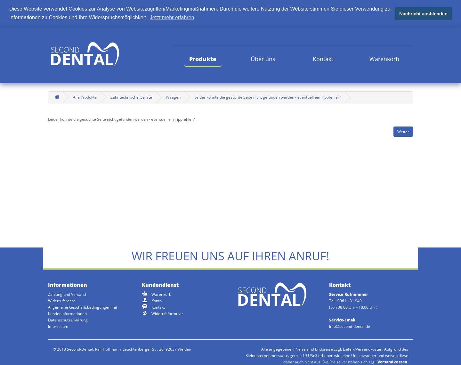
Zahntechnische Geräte (131, 97)
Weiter (403, 131)
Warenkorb (384, 59)
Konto (156, 301)
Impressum (58, 326)
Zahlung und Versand (67, 294)
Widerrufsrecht (61, 301)
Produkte (202, 59)
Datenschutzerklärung (68, 320)
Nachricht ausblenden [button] (423, 13)
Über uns (263, 59)
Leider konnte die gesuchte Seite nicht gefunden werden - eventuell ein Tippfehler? (267, 97)
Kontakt (323, 59)
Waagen (173, 97)
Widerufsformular (167, 313)
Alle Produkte (85, 97)
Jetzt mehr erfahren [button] (172, 17)
